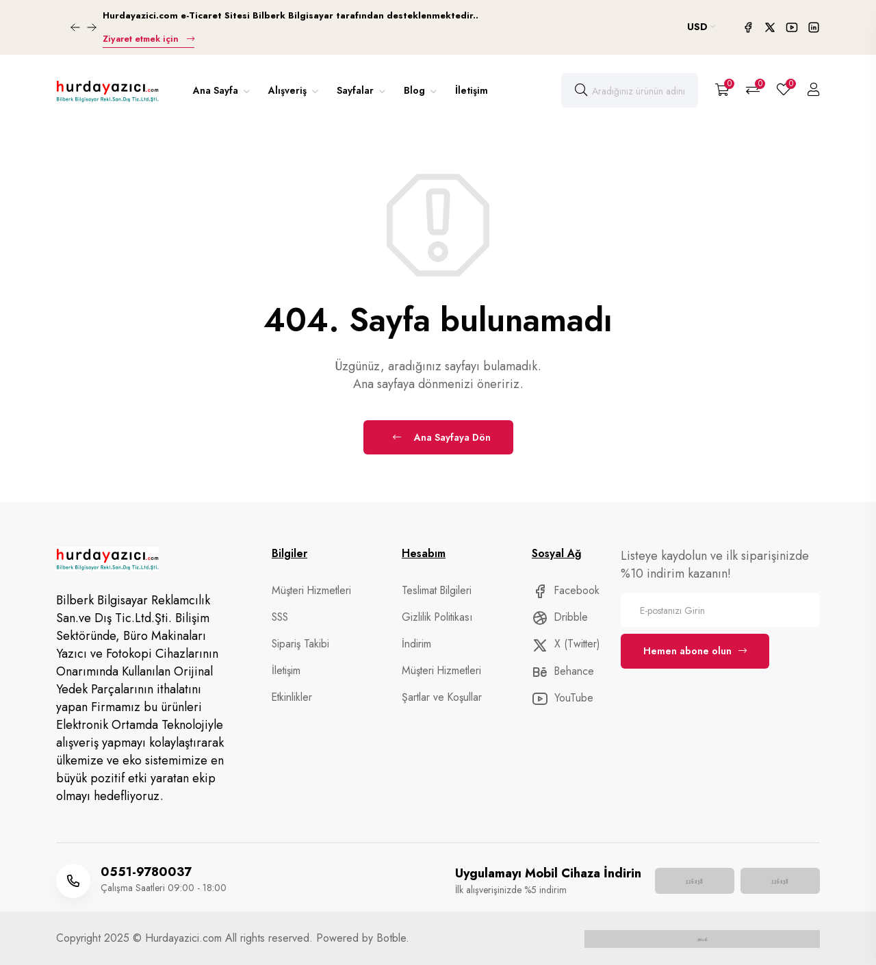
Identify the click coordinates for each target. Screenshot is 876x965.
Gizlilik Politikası (435, 617)
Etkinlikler (290, 697)
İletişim (471, 90)
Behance (561, 671)
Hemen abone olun (695, 651)
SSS (280, 617)
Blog (416, 90)
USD (701, 27)
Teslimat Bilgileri (436, 590)
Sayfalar (356, 90)
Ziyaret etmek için (147, 38)
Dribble (559, 617)
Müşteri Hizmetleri (309, 590)
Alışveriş (288, 90)
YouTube (562, 698)
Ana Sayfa (217, 90)
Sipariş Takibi (300, 644)
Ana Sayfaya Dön (442, 437)
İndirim (416, 644)
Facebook (565, 590)
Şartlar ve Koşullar (441, 697)
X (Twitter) (564, 644)
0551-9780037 (146, 872)
